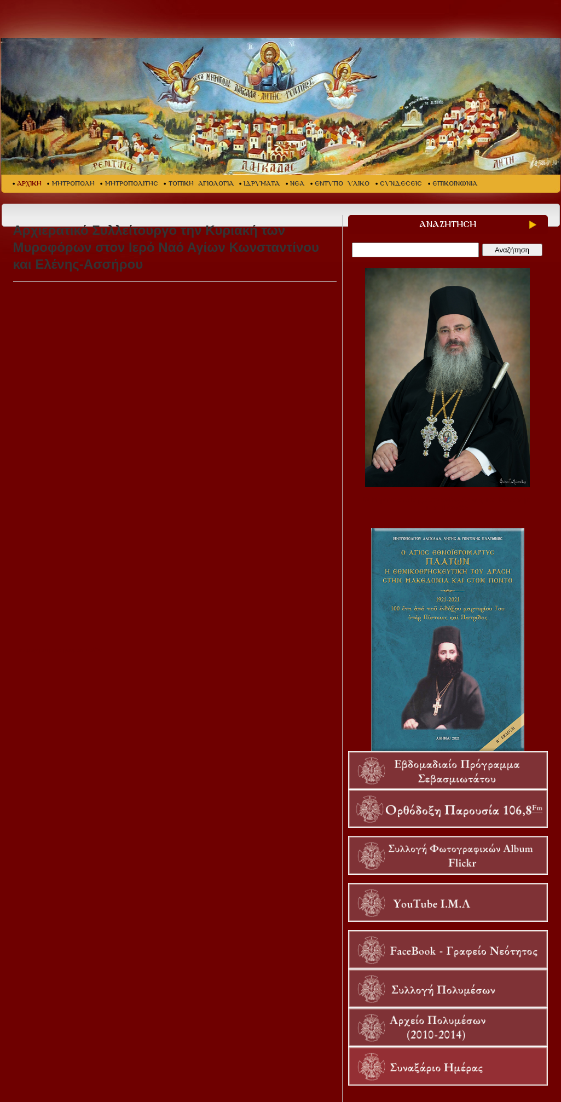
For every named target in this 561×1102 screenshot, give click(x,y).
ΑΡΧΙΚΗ (29, 183)
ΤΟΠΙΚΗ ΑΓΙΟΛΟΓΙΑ (201, 183)
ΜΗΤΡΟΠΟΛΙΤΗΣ (131, 183)
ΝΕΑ (297, 183)
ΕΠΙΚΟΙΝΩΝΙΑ (454, 183)
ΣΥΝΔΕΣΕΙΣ (401, 183)
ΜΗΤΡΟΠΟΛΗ (73, 183)
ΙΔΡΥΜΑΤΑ (262, 183)
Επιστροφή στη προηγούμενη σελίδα (57, 650)
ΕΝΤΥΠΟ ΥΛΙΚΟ (342, 183)
